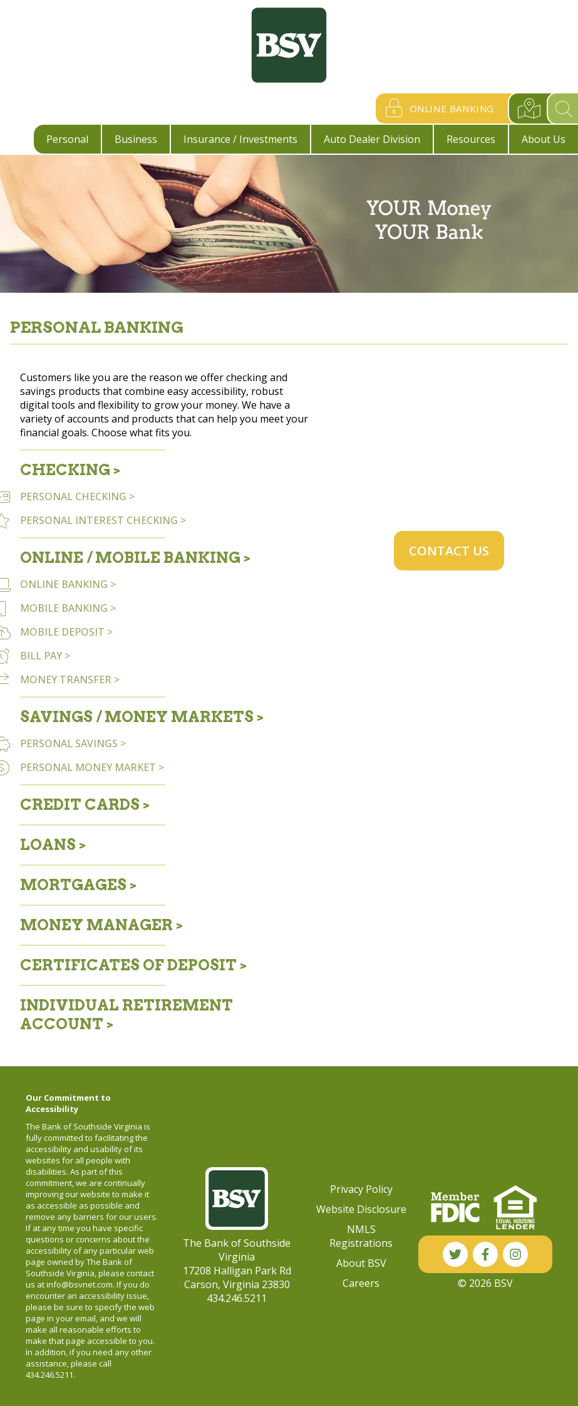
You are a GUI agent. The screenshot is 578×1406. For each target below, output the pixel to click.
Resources (470, 139)
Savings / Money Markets (137, 717)
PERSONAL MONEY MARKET (88, 767)
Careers (361, 1283)
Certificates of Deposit (128, 965)
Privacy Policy (361, 1189)
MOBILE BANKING (64, 608)
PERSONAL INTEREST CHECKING (99, 520)
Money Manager (96, 925)
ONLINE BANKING (64, 584)
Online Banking (436, 108)
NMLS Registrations (361, 1236)
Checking (65, 470)
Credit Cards (80, 804)
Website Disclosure (361, 1209)
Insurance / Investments (240, 139)
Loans (48, 845)
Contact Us (449, 550)
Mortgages (73, 885)
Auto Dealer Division (372, 139)
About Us (543, 139)
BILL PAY (41, 656)
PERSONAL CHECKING (73, 496)
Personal (67, 139)
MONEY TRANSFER (65, 679)
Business (136, 139)
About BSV (361, 1263)
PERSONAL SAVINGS (69, 743)
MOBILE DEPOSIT (62, 632)
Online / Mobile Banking (130, 557)
